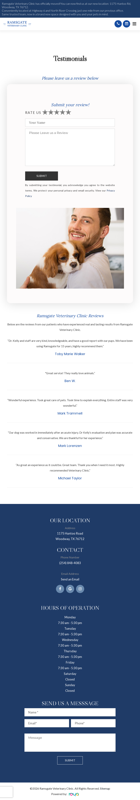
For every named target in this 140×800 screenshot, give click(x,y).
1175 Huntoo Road (70, 533)
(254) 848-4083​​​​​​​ (70, 563)
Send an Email (70, 579)
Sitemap (105, 788)
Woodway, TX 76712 (70, 539)
